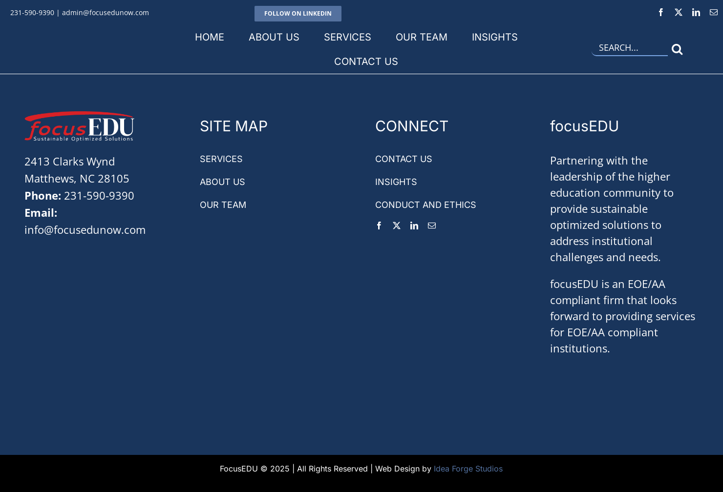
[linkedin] (696, 12)
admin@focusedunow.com (105, 12)
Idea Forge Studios (468, 468)
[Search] (677, 49)
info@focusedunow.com (85, 229)
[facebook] (661, 12)
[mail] (714, 12)
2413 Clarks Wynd (69, 161)
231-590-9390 (32, 12)
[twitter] (678, 12)
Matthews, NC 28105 (76, 178)
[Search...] (629, 49)
